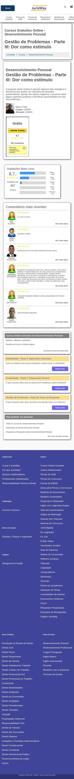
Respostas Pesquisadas (52, 608)
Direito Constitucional (12, 745)
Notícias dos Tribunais (51, 519)
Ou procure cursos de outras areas (56, 351)
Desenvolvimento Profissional (57, 647)
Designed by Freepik (12, 563)
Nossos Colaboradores (13, 474)
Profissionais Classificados (15, 479)
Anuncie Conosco (11, 510)
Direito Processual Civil (13, 674)
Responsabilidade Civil (13, 723)
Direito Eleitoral (9, 736)
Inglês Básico (49, 656)
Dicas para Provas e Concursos (56, 488)
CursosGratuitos (9, 18)
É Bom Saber (47, 541)
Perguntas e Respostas (51, 501)
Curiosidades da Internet (52, 594)
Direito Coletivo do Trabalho (15, 670)
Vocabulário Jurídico (50, 545)
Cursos (22, 55)
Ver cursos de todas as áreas (58, 436)
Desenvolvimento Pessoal (41, 55)
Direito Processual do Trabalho (17, 679)
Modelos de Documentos (52, 492)
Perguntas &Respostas (45, 18)
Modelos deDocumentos (59, 18)
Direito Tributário (10, 710)
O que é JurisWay (11, 465)
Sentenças (45, 576)
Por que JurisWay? (11, 470)
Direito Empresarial (11, 656)
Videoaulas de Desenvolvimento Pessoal (22, 428)
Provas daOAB (20, 18)
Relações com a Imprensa (56, 670)
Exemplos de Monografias (53, 612)
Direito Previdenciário (12, 705)
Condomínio (8, 683)
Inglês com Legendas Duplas (54, 505)
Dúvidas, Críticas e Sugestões (17, 536)
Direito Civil (7, 647)
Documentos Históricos (51, 599)
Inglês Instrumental (52, 661)
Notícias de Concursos (51, 523)
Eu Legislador (47, 532)
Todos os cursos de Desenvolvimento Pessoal (25, 424)
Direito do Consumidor (13, 696)
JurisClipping (46, 528)
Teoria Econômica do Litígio (15, 758)
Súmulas (44, 581)
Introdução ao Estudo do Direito (17, 643)
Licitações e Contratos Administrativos (20, 741)
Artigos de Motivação (50, 514)
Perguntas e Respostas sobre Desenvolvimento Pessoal (29, 432)
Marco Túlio (20, 107)
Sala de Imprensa (49, 550)
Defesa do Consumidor (51, 554)
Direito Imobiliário (10, 701)
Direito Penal (8, 652)
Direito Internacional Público (16, 754)
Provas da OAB (48, 474)
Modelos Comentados (51, 497)
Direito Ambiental (10, 692)
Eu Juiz (44, 536)
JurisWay (10, 55)
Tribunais (44, 563)
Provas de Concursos (51, 479)
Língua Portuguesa (52, 652)
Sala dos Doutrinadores (52, 510)
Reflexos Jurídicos (49, 559)
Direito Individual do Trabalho (16, 665)
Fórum (43, 603)
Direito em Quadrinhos (51, 585)
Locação (6, 714)
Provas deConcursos (32, 18)
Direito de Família (10, 661)
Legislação (45, 568)
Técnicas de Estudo (53, 674)
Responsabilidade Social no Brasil (19, 483)
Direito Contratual (10, 750)
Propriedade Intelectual (13, 719)
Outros (5, 763)
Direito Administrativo (12, 687)
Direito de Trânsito (11, 727)
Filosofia (47, 665)
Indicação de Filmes (50, 590)
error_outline (24, 148)
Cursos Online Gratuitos (52, 465)
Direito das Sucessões (13, 732)
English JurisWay (48, 616)
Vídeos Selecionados (50, 470)
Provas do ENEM (48, 483)
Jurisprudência (47, 572)
